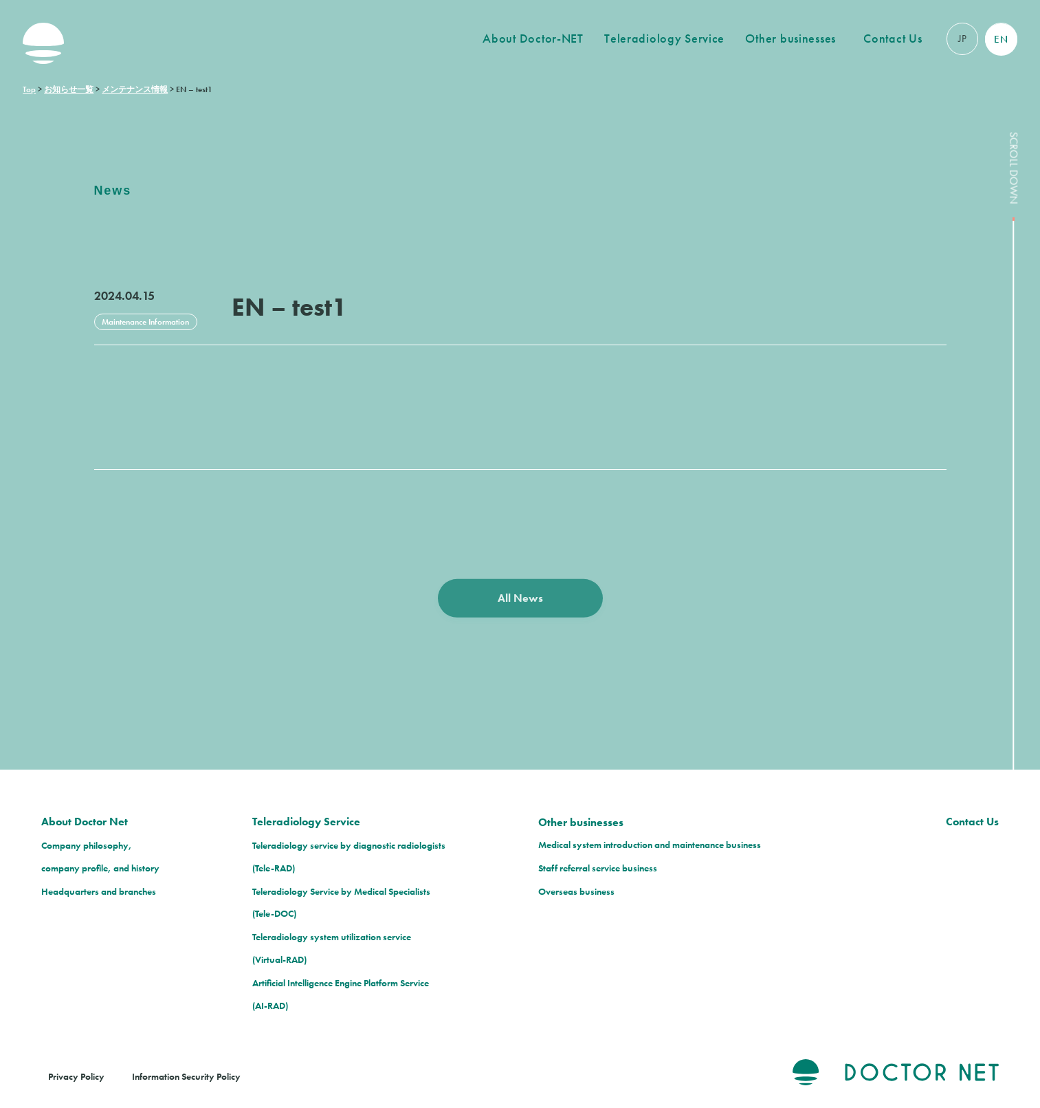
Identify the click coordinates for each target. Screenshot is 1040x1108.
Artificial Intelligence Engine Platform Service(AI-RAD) (340, 994)
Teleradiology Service (664, 38)
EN (1001, 38)
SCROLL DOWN (1013, 619)
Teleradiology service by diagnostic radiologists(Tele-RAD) (348, 856)
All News (520, 605)
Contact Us (892, 38)
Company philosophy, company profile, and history (100, 856)
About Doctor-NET (533, 38)
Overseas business (576, 891)
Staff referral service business (597, 868)
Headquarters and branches (98, 891)
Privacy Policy (76, 1076)
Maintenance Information (145, 322)
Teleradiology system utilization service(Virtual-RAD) (331, 948)
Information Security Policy (186, 1076)
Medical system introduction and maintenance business (649, 844)
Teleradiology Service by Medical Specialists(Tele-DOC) (341, 902)
